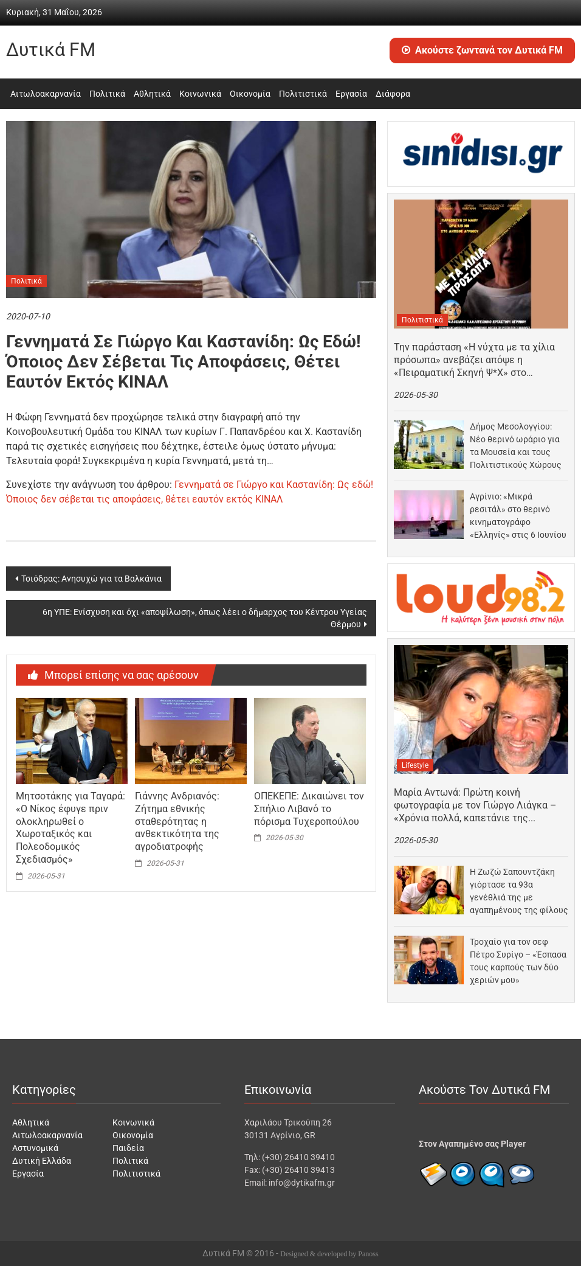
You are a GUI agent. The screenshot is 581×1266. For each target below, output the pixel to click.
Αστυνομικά (35, 1148)
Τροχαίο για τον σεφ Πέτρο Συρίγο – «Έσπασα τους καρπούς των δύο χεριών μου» (518, 961)
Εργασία (351, 94)
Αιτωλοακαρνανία (45, 94)
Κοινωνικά (200, 94)
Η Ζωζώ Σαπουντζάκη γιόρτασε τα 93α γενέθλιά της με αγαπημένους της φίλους (519, 891)
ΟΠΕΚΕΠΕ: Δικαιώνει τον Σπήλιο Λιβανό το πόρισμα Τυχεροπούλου (309, 808)
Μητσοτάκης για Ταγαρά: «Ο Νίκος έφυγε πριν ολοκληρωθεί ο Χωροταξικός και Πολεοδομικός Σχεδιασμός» (70, 827)
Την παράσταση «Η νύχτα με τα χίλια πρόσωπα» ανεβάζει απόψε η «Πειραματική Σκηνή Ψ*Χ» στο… (474, 359)
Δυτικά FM (50, 49)
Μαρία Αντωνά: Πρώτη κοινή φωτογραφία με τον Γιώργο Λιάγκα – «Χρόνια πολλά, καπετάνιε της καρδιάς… (475, 805)
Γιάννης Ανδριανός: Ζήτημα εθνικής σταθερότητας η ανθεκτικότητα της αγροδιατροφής (177, 821)
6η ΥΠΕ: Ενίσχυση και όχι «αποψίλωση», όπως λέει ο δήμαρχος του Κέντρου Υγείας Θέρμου (205, 618)
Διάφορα (393, 94)
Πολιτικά (107, 94)
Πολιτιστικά (303, 94)
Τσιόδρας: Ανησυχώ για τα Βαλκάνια (91, 578)
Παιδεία (128, 1148)
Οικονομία (250, 94)
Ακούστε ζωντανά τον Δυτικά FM (482, 50)
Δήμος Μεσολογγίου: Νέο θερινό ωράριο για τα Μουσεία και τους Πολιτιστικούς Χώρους (516, 446)
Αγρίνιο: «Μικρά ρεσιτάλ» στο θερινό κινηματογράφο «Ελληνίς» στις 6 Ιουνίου (518, 516)
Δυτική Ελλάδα (41, 1161)
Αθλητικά (152, 94)
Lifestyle (415, 765)
